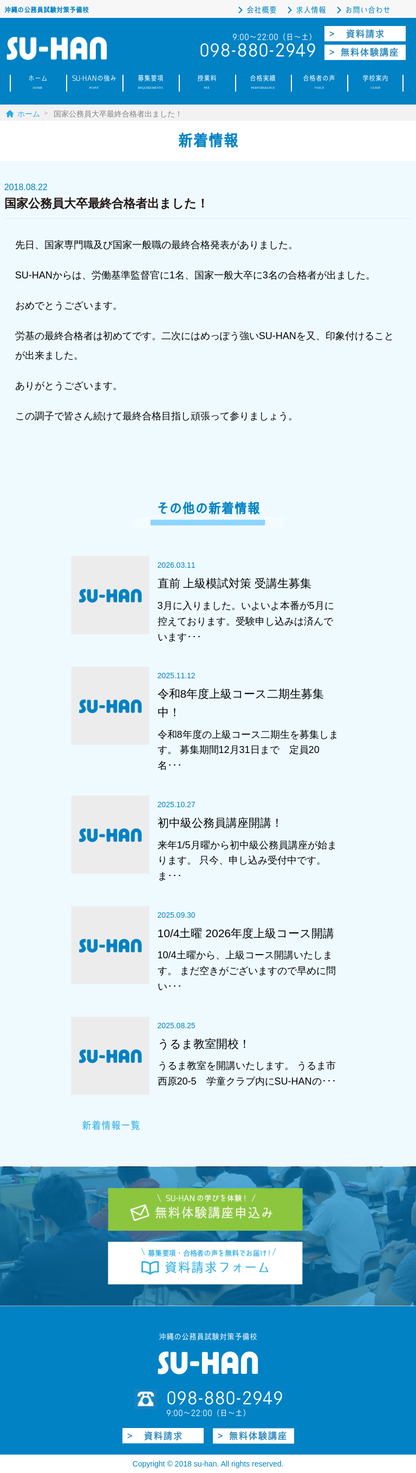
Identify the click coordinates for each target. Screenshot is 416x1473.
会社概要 (261, 10)
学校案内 (375, 83)
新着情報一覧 (111, 1125)
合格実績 (263, 83)
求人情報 (311, 10)
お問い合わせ (368, 10)
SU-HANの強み (94, 83)
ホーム (38, 83)
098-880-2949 (224, 1397)
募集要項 (150, 83)
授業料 (207, 83)
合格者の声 (319, 83)
